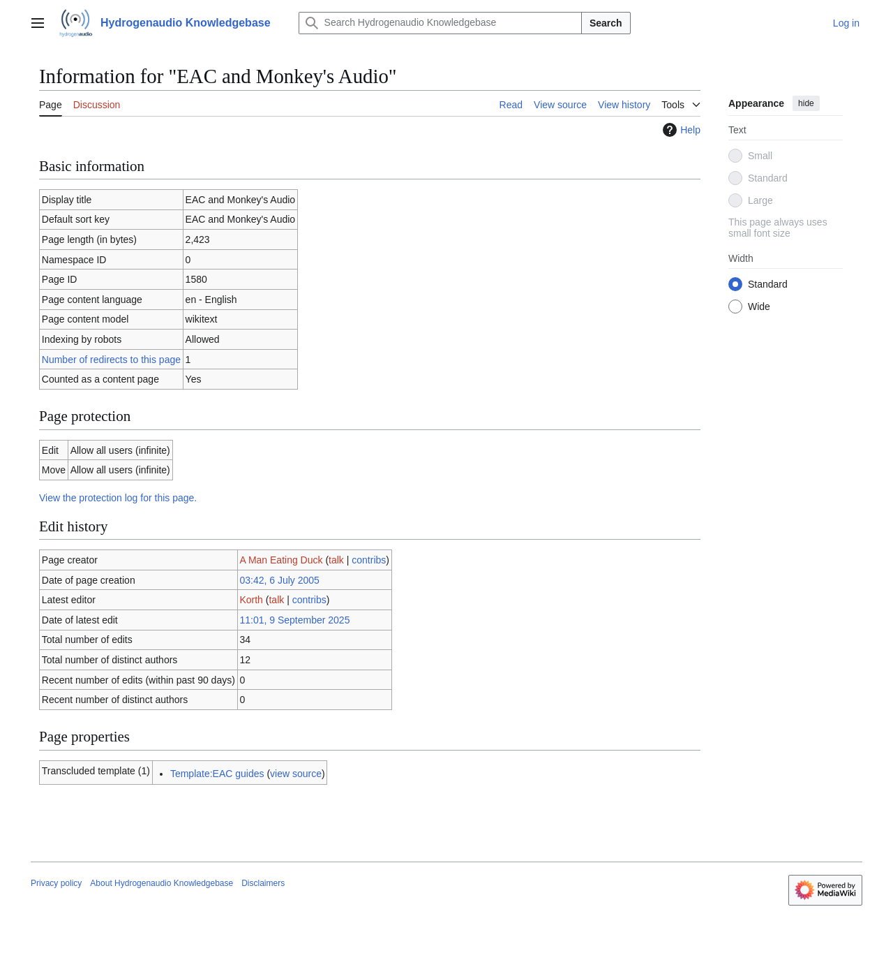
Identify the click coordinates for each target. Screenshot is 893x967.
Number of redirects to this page (111, 359)
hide (806, 103)
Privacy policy (56, 883)
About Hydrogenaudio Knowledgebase (161, 883)
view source (296, 773)
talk (336, 560)
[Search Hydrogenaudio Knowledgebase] (440, 23)
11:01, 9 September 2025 (294, 620)
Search (606, 23)
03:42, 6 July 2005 (279, 580)
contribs (369, 560)
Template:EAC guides (217, 773)
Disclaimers (263, 883)
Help (679, 130)
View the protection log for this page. (118, 497)
